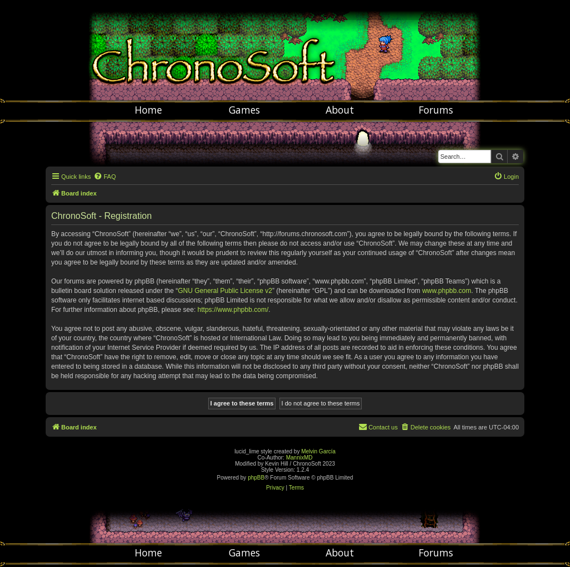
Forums (436, 109)
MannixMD (299, 457)
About (340, 109)
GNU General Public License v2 (225, 291)
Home (148, 109)
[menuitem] (105, 176)
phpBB (256, 478)
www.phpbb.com (446, 291)
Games (244, 109)
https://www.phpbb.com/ (233, 310)
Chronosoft (285, 50)
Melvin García (318, 451)
